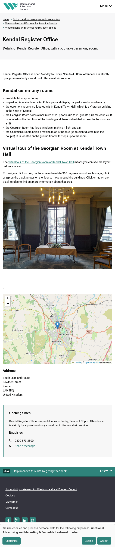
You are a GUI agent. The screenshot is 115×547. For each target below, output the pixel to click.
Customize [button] (11, 540)
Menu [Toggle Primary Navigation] (106, 6)
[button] (57, 325)
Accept (104, 540)
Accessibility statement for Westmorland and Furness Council (41, 489)
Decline (89, 540)
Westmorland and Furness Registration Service (31, 23)
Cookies (10, 495)
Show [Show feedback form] (106, 470)
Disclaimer (11, 501)
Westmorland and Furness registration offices (30, 27)
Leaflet (76, 362)
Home (6, 19)
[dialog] (57, 535)
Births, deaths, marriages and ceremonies (36, 19)
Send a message (25, 446)
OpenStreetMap (92, 362)
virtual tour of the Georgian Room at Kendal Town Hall (41, 162)
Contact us (11, 507)
